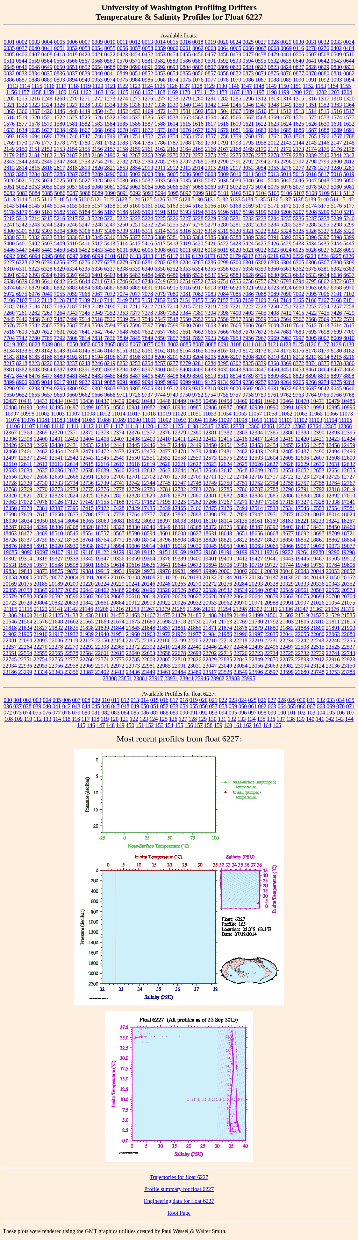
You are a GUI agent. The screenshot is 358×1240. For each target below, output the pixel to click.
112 (38, 719)
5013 (273, 174)
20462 (102, 590)
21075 (348, 603)
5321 (248, 231)
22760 (87, 659)
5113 (9, 199)
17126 (56, 502)
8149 (109, 351)
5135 (260, 199)
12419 (287, 439)
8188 (46, 357)
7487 (59, 319)
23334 (41, 672)
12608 (333, 458)
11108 (43, 426)
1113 (12, 86)
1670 (122, 130)
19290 (332, 552)
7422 (311, 313)
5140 (323, 199)
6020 (235, 250)
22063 (333, 634)
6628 (248, 275)
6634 (323, 275)
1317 (323, 99)
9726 (135, 395)
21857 (164, 628)
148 (110, 725)
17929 (241, 514)
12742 (133, 483)
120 (114, 719)
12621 (179, 464)
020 (203, 700)
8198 (135, 357)
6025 (298, 250)
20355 (10, 590)
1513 (298, 111)
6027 (323, 250)
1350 (298, 105)
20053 (333, 571)
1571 (298, 117)
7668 (235, 332)
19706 (225, 565)
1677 (197, 130)
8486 (122, 376)
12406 (102, 439)
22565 (56, 653)
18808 (179, 540)
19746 (302, 565)
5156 (84, 206)
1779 (72, 143)
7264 (59, 313)
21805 (302, 622)
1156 (11, 92)
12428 (25, 445)
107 (350, 713)
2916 (223, 168)
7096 (323, 294)
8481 (72, 376)
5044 (273, 180)
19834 (10, 571)
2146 (323, 143)
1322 (21, 105)
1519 (21, 117)
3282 (9, 174)
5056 (59, 187)
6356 (223, 269)
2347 (59, 162)
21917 (56, 634)
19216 (271, 552)
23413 (117, 672)
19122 (102, 552)
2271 (185, 155)
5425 (260, 243)
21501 (271, 615)
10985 (194, 407)
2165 (197, 149)
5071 (223, 187)
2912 (172, 168)
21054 (333, 603)
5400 (9, 243)
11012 (103, 414)
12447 (164, 445)
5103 (248, 193)
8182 (349, 351)
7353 (122, 313)
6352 (172, 269)
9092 (135, 382)
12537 (25, 458)
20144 (302, 577)
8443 (235, 369)
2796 (286, 162)
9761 (273, 395)
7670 (248, 332)
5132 (222, 199)
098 (262, 713)
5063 (135, 187)
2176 (336, 149)
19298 (348, 552)
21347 (301, 609)
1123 (134, 86)
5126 (159, 199)
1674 (172, 130)
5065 (160, 187)
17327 (302, 502)
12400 (41, 439)
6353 (185, 269)
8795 (260, 376)
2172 (286, 149)
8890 (311, 376)
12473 (117, 451)
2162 (160, 149)
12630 (317, 464)
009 (96, 700)
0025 (248, 42)
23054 (241, 666)
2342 (349, 155)
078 (66, 713)
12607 (317, 458)
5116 (46, 199)
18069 (102, 521)
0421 (97, 54)
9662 (84, 395)
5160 (135, 206)
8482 (84, 376)
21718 (179, 622)
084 (125, 713)
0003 (34, 42)
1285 (235, 99)
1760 (248, 136)
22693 (194, 653)
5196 (223, 212)
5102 (236, 193)
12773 (56, 489)
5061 (109, 187)
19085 (10, 552)
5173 (298, 206)
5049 (336, 180)
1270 (72, 99)
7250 (273, 306)
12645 (194, 470)
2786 (172, 162)
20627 (194, 596)
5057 (72, 187)
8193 (84, 357)
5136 (272, 199)
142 (329, 719)
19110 (71, 552)
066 (301, 706)
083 (115, 713)
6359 (260, 269)
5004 (160, 174)
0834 (34, 73)
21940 (102, 634)
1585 (122, 124)
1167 (147, 92)
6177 (222, 256)
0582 (160, 61)
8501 (197, 376)
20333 (302, 584)
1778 (59, 143)
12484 (271, 451)
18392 (271, 527)
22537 (348, 647)
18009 (302, 514)
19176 (194, 552)
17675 (71, 514)
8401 (160, 369)
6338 (122, 269)
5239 (336, 218)
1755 (185, 136)
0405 (9, 54)
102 (301, 713)
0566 (72, 61)
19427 (256, 559)
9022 (84, 382)
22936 (25, 666)
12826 (102, 496)
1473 (172, 111)
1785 (147, 143)
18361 (179, 527)
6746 (122, 281)
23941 (187, 678)
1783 (122, 143)
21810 (317, 622)
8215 (336, 357)
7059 (72, 294)
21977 (194, 634)
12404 (87, 439)
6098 (85, 256)
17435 (148, 508)
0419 (72, 54)
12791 (302, 489)
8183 (9, 357)
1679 (223, 130)
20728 (25, 603)
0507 (311, 54)
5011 (248, 174)
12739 (102, 483)
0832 (9, 73)
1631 (336, 124)
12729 (25, 483)
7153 (172, 300)
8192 (72, 357)
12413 (210, 439)
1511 (273, 111)
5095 (173, 193)
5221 (109, 218)
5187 (109, 212)
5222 (122, 218)
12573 (210, 458)
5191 (160, 212)
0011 (122, 42)
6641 (46, 281)
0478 (260, 54)
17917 (225, 514)
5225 (160, 218)
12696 (102, 477)
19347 (102, 559)
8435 (223, 369)
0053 (84, 48)
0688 (109, 67)
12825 (87, 496)
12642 (148, 470)
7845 (135, 338)
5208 (311, 212)
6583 (235, 275)
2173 (298, 149)
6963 (311, 288)
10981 (133, 407)
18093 (149, 521)
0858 (223, 73)
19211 (256, 552)
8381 (9, 369)
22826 (194, 659)
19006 (133, 546)
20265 (179, 584)
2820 (97, 168)
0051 (59, 48)
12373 (102, 433)
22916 (333, 659)
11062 (285, 414)
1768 (349, 136)
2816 (46, 168)
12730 (41, 483)
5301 (21, 231)
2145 (311, 143)
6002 (135, 250)
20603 (102, 596)
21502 (287, 615)
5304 (59, 231)
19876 (71, 571)
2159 (135, 149)
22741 (333, 653)
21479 (179, 615)
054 (184, 706)
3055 (273, 168)
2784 (147, 162)
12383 (241, 433)
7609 (273, 325)
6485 (160, 275)
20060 (26, 577)
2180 (21, 155)
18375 (225, 527)
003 (37, 700)
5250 (122, 225)
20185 (41, 584)
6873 (349, 281)
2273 (210, 155)
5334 (59, 237)
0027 (260, 42)
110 (28, 719)
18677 (287, 533)
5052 (21, 187)
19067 (302, 546)
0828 (311, 67)
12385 (271, 433)
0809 (223, 67)
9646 (349, 388)
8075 (147, 344)
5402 (34, 243)
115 (66, 719)
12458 (333, 445)
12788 (271, 489)
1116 (49, 86)
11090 (134, 420)
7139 (84, 300)
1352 (323, 105)
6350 (160, 269)
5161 (147, 206)
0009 (97, 42)
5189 (135, 212)
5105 (273, 193)
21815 (348, 622)
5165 (197, 206)
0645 (9, 67)
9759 (260, 395)
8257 (160, 363)
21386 (10, 615)
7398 (223, 313)
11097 (225, 420)
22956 (56, 666)
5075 (273, 187)
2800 (336, 162)
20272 (210, 584)
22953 (41, 666)
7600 (185, 325)
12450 (210, 445)
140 (310, 719)
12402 (71, 439)
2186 (59, 155)
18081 (118, 521)
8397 (147, 369)
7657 (160, 332)
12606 (302, 458)
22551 (10, 653)
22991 (179, 666)
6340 (147, 269)
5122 (109, 199)
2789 (210, 162)
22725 (287, 653)
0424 (135, 54)
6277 (97, 262)
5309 (122, 231)
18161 (256, 521)
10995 (333, 407)
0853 (160, 73)
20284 (241, 584)
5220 (97, 218)
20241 (133, 584)
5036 (197, 180)
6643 (72, 281)
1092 (323, 80)
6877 (21, 288)
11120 (146, 426)
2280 (298, 155)
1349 (286, 105)
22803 (148, 659)
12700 (117, 477)
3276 (286, 168)
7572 (336, 319)
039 (37, 706)
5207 (298, 212)
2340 (323, 155)
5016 (311, 174)
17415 (87, 508)
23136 (333, 666)
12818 (333, 489)
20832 (56, 603)
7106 (9, 300)
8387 (59, 369)
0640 (298, 61)
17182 (148, 502)
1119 (85, 86)
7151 (147, 300)
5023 (34, 180)
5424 (248, 243)
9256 (248, 382)
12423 (333, 439)
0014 (160, 42)
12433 (87, 445)
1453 (135, 111)
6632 (298, 275)
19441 (271, 559)
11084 (73, 420)
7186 (59, 306)
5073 (248, 187)
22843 (241, 659)
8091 (223, 344)
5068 (197, 187)
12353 (222, 426)
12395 (348, 433)
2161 (147, 149)
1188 (246, 92)
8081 (160, 344)
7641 (84, 332)
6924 (286, 288)
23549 (241, 672)
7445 (9, 319)
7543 (135, 319)
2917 (235, 168)
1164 (110, 92)
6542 (223, 275)
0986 (147, 80)
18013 (317, 514)
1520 (34, 117)
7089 (273, 294)
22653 (148, 653)
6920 (235, 288)
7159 (247, 300)
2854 (135, 168)
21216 (117, 609)
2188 (84, 155)
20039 (271, 571)
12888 (302, 496)
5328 (336, 231)
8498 (172, 376)
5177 (349, 206)
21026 (317, 603)
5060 (97, 187)
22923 (348, 659)
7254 (323, 306)
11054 (224, 414)
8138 (21, 351)
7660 (172, 332)
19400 (194, 559)
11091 (149, 420)
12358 (237, 426)
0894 (72, 80)
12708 (179, 477)
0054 (97, 48)
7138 (71, 300)
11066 (331, 414)
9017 (59, 382)
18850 (287, 540)
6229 (34, 262)
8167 (223, 351)
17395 (71, 508)
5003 (147, 174)
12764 (333, 483)
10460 (241, 401)
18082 (133, 521)
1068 (160, 80)
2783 (135, 162)
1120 (97, 86)
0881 (336, 73)
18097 (164, 521)
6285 (197, 262)
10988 (241, 407)
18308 (71, 527)
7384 (185, 313)
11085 (88, 420)
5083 (22, 193)
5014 (286, 174)
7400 (235, 313)
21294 (224, 609)
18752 (56, 540)
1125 (159, 86)
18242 (332, 521)
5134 (247, 199)
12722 (287, 477)
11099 (255, 420)
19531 (10, 565)
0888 (34, 80)
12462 (41, 451)
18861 (317, 540)
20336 (317, 584)
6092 (9, 256)
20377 (56, 590)
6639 (21, 281)
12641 (133, 470)
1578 (34, 124)
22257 (10, 647)
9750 (185, 395)
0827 (298, 67)
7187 (72, 306)
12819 (348, 489)
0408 (46, 54)
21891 (333, 628)
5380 (160, 237)
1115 (36, 86)
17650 (56, 514)
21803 (287, 622)
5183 (72, 212)
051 (154, 706)
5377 (135, 237)
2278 (273, 155)
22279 (71, 647)
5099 (198, 193)
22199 (179, 640)
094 (223, 713)
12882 (225, 496)
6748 (147, 281)
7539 (122, 319)
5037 (210, 180)
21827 (41, 628)
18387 (256, 527)
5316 (185, 231)
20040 (287, 571)
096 (242, 713)
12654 (333, 470)
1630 (323, 124)
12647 (225, 470)
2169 (248, 149)
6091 (349, 250)
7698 (323, 332)
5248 (97, 225)
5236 (298, 218)
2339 (311, 155)
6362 (298, 269)
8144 (72, 351)
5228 (197, 218)
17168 (117, 502)
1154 (333, 86)
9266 (311, 382)
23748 (317, 672)
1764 (298, 136)
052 (164, 706)
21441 (102, 615)
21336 (286, 609)
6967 (323, 288)
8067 (135, 344)
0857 (210, 73)
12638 (87, 470)
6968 (336, 288)
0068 (273, 48)
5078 (311, 187)
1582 (84, 124)
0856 (197, 73)
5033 (160, 180)
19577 (41, 565)
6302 (260, 262)
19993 (194, 571)
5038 (223, 180)
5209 (323, 212)
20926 (179, 603)
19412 (241, 559)
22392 (148, 647)
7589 (84, 325)
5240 (349, 218)
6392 (21, 275)
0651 (72, 67)
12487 (302, 451)
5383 (185, 237)
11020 (179, 414)
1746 (72, 136)
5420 (197, 243)
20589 (41, 596)
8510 (210, 376)
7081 (185, 294)
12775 (87, 489)
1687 (311, 130)
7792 (59, 338)
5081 (349, 187)
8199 (147, 357)
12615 (87, 464)
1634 (21, 130)
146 (91, 725)
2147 (336, 143)
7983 (286, 338)
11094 (194, 420)
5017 (323, 174)
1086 (248, 80)
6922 (260, 288)
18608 (179, 533)
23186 (10, 672)
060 (242, 706)
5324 (286, 231)
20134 (225, 577)
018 (184, 700)
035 (350, 700)
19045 (210, 546)
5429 (286, 243)
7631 (59, 332)
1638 (59, 130)
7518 (97, 319)
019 (193, 700)
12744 (148, 483)
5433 (298, 243)
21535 (348, 615)
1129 (209, 86)
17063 (10, 502)
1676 (185, 130)
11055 (240, 414)
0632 (273, 61)
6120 (197, 256)
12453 (256, 445)
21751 (210, 622)
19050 (225, 546)
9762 (286, 395)
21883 (287, 628)
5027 (84, 180)
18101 (195, 521)
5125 (146, 199)
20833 (71, 603)
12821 (25, 496)
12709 (194, 477)
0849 (122, 73)
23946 (202, 678)
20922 (164, 603)
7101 (336, 294)
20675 (302, 596)
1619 (235, 124)
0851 (135, 73)
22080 (348, 634)
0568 (97, 61)
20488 (117, 590)
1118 (73, 86)
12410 (164, 439)
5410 (72, 243)
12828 (133, 496)
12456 (302, 445)
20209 (71, 584)
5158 (109, 206)
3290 (109, 174)
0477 (248, 54)
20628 (210, 596)
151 (140, 725)
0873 (248, 73)
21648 (56, 622)
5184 (84, 212)
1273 (109, 99)
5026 (72, 180)
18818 (194, 540)
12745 (164, 483)
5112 (348, 193)
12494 (333, 451)
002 (27, 700)
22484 (241, 647)
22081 (10, 640)
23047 (210, 666)
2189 (97, 155)
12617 (117, 464)
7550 (185, 319)
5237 (311, 218)
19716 (241, 565)
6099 (97, 256)
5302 (34, 231)
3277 (298, 168)
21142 (71, 609)
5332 (34, 237)
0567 (84, 61)
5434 (311, 243)
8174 (273, 351)
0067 (260, 48)
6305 (298, 262)
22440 (194, 647)
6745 (109, 281)
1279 (185, 99)
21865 (194, 628)
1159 (48, 92)
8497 (160, 376)
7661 (185, 332)
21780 (256, 622)
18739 (41, 540)
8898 (349, 376)
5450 (59, 250)
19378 (164, 559)
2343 (9, 162)
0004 (46, 42)
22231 (271, 640)
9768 (349, 395)
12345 (206, 426)
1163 (98, 92)
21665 (87, 622)
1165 (122, 92)
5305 (72, 231)
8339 (260, 363)
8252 (122, 363)
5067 (185, 187)
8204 (197, 357)
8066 (122, 344)
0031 (311, 42)
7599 (172, 325)
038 (27, 706)
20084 (72, 577)
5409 (59, 243)
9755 (223, 395)
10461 (256, 401)
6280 (135, 262)
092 (203, 713)
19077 (348, 546)
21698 (164, 622)
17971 (271, 514)
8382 (21, 369)
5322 (260, 231)
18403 (287, 527)
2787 (185, 162)
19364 (148, 559)
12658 (41, 477)
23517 (210, 672)
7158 (235, 300)
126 (173, 719)
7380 (160, 313)
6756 (248, 281)
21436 (87, 615)
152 (149, 725)
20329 (287, 584)
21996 (241, 634)
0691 (147, 67)
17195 (164, 502)
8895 (323, 376)
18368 (194, 527)
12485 (287, 451)
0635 (286, 61)
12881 (210, 496)
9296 (59, 388)
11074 (13, 420)
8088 (210, 344)
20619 (148, 596)
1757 (210, 136)
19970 (148, 571)
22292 (87, 647)
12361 (268, 426)
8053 (97, 344)
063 (272, 706)
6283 (172, 262)
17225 (179, 502)
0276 (323, 48)
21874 (225, 628)
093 (213, 713)
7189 (97, 306)
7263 (46, 313)
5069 (210, 187)
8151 (122, 351)
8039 (47, 344)
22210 (210, 640)
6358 (248, 269)
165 (277, 725)
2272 (197, 155)
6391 (9, 275)
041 (56, 706)
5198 (248, 212)
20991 (287, 603)
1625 (298, 124)
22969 (87, 666)
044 (86, 706)
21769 (241, 622)
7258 (349, 306)
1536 (147, 117)
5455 (109, 250)
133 (241, 719)
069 (331, 706)
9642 (323, 388)
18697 (317, 533)
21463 (133, 615)
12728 (10, 483)
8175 (286, 351)
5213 (21, 218)
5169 (248, 206)
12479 (194, 451)
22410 (164, 647)
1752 (147, 136)
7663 (197, 332)
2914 (197, 168)
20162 (348, 577)
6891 (147, 288)
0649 (46, 67)
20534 (241, 590)
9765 (323, 395)
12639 (102, 470)
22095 (41, 640)
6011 (185, 250)
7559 (260, 319)
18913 (41, 546)
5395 (298, 237)
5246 (72, 225)
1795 (248, 143)
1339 (172, 105)
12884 (256, 496)
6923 (273, 288)
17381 (41, 508)
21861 (179, 628)
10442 (133, 401)
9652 (21, 395)
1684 (273, 130)
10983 (164, 407)
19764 (333, 565)
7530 (109, 319)
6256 (59, 262)
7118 (46, 300)
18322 (117, 527)
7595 (122, 325)
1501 (185, 111)
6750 (172, 281)
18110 (210, 521)
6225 (336, 256)
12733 (56, 483)
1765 (311, 136)
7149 (122, 300)
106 (340, 713)
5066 (172, 187)
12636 (56, 470)
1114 (24, 86)
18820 (210, 540)
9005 (34, 382)
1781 (97, 143)
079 (76, 713)
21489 (225, 615)
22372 (133, 647)
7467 (46, 319)
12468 (71, 451)
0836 (59, 73)
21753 (225, 622)
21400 (25, 615)
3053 (248, 168)
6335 (84, 269)
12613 (56, 464)
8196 (109, 357)
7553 (210, 319)
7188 (84, 306)
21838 (87, 628)
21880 (271, 628)
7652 (147, 332)
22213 (225, 640)
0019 (210, 42)
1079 (235, 80)
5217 (72, 218)
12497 (10, 458)
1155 (345, 86)
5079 (323, 187)
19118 (86, 552)
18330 (133, 527)
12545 (102, 458)
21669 (102, 622)
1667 (84, 130)
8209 (260, 357)
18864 (348, 540)
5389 (248, 237)
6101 (110, 256)
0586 (185, 61)
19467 (317, 559)
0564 (46, 61)
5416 (147, 243)
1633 (9, 130)
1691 (349, 130)
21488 (210, 615)
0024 (235, 42)
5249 (109, 225)
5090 (110, 193)
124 (153, 719)
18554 (87, 533)
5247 (84, 225)
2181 (34, 155)
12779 (133, 489)
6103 (135, 256)
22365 (117, 647)
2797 (298, 162)
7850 (160, 338)
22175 (133, 640)
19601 (87, 565)
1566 (235, 117)
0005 (59, 42)
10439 (117, 401)
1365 (9, 111)
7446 (21, 319)
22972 (117, 666)
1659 (72, 130)
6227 (9, 262)
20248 (164, 584)
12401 (56, 439)
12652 (302, 470)
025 (252, 700)
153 (159, 725)
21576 (41, 622)
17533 (271, 508)
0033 (336, 42)
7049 (46, 294)
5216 (59, 218)
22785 (133, 659)
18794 (148, 540)
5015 (298, 174)
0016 (185, 42)
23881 (141, 678)
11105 (345, 420)
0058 (147, 48)
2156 (97, 149)
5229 (210, 218)
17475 (210, 508)
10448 (164, 401)
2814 (21, 168)
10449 (179, 401)
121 (124, 719)
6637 (349, 275)
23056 (256, 666)
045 (96, 706)
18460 (348, 527)
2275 (235, 155)
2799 (323, 162)
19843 (25, 571)
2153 (59, 149)
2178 (349, 149)
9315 (197, 388)
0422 (109, 54)
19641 (164, 565)
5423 (235, 243)
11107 (28, 426)
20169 (10, 584)
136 (271, 719)
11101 (285, 420)
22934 (10, 666)
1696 (46, 136)
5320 (235, 231)
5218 (84, 218)
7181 (348, 300)
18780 (133, 540)
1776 (34, 143)
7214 (172, 306)
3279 (323, 168)
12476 (148, 451)
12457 (317, 445)
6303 (273, 262)
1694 (34, 136)
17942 (256, 514)
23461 (164, 672)
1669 (109, 130)
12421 (317, 439)
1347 (260, 105)
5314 (160, 231)
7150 (134, 300)
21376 (332, 609)
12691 (87, 477)
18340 (148, 527)
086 (145, 713)
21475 (164, 615)
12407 (117, 439)
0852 (147, 73)
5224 (147, 218)
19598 (71, 565)
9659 (59, 395)
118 (95, 719)
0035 (9, 48)
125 (163, 719)
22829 (210, 659)
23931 (171, 678)
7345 (84, 313)
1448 (72, 111)
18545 (71, 533)
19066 (287, 546)
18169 (271, 521)
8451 (286, 369)
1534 (122, 117)
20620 (164, 596)
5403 (46, 243)
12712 (225, 477)
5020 (9, 180)
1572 (311, 117)
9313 (185, 388)
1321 (9, 105)
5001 (122, 174)
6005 (147, 250)
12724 (317, 477)
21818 (10, 628)
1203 (333, 92)
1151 (296, 86)
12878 (164, 496)
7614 (336, 325)
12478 (179, 451)
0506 (298, 54)
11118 (131, 426)
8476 (34, 376)
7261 (21, 313)
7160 (260, 300)
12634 (25, 470)
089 (174, 713)
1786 (160, 143)
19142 (148, 552)
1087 (260, 80)
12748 (194, 483)
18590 (133, 533)
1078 (223, 80)
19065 (271, 546)
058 (223, 706)
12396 (10, 439)
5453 (97, 250)
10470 (302, 401)
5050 (349, 180)
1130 (221, 86)
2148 (349, 143)
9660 (72, 395)
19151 (164, 552)
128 (192, 719)
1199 (283, 92)
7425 (323, 313)
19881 (87, 571)
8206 (223, 357)
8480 (59, 376)
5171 (273, 206)
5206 (286, 212)
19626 (148, 565)
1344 (223, 105)
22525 (333, 647)
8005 (311, 338)
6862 (323, 281)
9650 (9, 395)
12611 (25, 464)
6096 (59, 256)
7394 (210, 313)
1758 (223, 136)
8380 (349, 363)
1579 (46, 124)
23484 (179, 672)
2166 (210, 149)
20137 (271, 577)
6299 (223, 262)
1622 (260, 124)
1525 (84, 117)
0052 (72, 48)
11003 (58, 414)
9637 (311, 388)
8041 (59, 344)
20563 (317, 590)
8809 (273, 376)
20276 (225, 584)
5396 (311, 237)
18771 (117, 540)
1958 (260, 143)
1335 (122, 105)
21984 (210, 634)
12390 (317, 433)
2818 (72, 168)
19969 (133, 571)
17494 (241, 508)
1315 (298, 99)
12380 (194, 433)
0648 (34, 67)
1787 (172, 143)
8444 (248, 369)
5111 (336, 193)
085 (135, 713)
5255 (172, 225)
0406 (21, 54)
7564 (286, 319)
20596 (71, 596)
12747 (179, 483)
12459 (348, 445)
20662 (287, 596)
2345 (34, 162)
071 (350, 706)
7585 (46, 325)
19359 (133, 559)
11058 (270, 414)
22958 (71, 666)
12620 (164, 464)
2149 (9, 149)
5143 (9, 206)
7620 (34, 332)
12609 (348, 458)
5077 (298, 187)
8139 (34, 351)
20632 (225, 596)
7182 (9, 306)
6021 (248, 250)
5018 (336, 174)
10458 (225, 401)
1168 (160, 92)
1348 (273, 105)
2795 (273, 162)
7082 (197, 294)
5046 (298, 180)
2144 (298, 143)
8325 (248, 363)
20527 (194, 590)
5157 (97, 206)
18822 (241, 540)
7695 (311, 332)
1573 (323, 117)
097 (252, 713)
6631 (286, 275)
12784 (210, 489)
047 (115, 706)
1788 (185, 143)
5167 (223, 206)
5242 (21, 225)
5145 (34, 206)
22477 (225, 647)
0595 (260, 61)
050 (145, 706)
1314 (286, 99)
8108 (236, 344)
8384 (46, 369)
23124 (317, 666)
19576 (25, 565)
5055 (46, 187)
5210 (336, 212)
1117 (61, 86)
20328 (271, 584)
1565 (223, 117)
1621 (248, 124)
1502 (197, 111)
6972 (9, 294)
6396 (59, 275)
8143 (59, 351)
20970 (241, 603)
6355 (210, 269)
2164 (185, 149)
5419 (185, 243)
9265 (298, 382)
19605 (102, 565)
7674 (273, 332)
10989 (256, 407)
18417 (302, 527)
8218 (21, 363)
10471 (317, 401)
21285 (178, 609)
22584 (87, 653)
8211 (285, 357)
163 (257, 725)
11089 (119, 420)
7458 (34, 319)
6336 (97, 269)
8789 (248, 376)
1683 (260, 130)
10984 (179, 407)
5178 (9, 212)
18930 (71, 546)
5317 (197, 231)
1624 (286, 124)
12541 (56, 458)
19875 (56, 571)
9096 (172, 382)
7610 (286, 325)
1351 (311, 105)
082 (105, 713)
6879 (34, 288)
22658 (164, 653)
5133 (235, 199)
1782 (109, 143)
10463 (271, 401)
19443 (287, 559)
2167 (223, 149)
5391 (273, 237)
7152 (159, 300)
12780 (148, 489)
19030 (194, 546)
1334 (109, 105)
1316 (311, 99)
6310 (9, 269)
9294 (46, 388)
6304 (286, 262)
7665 (210, 332)
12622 (194, 464)
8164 (185, 351)
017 (174, 700)
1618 (223, 124)
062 (262, 706)
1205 (9, 99)
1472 (160, 111)
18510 (56, 533)
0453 (160, 54)
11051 (194, 414)
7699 (336, 332)
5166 (210, 206)
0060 (172, 48)
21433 (71, 615)
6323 (34, 269)
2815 (34, 168)
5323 (273, 231)
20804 (41, 603)
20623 (179, 596)
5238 (323, 218)
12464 (56, 451)
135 (261, 719)
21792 (271, 622)
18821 (225, 540)
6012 (197, 250)
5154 (59, 206)
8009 (336, 338)
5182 (59, 212)
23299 (25, 672)
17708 (87, 514)
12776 (102, 489)
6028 (336, 250)
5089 (97, 193)
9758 (248, 395)
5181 (46, 212)
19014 (148, 546)
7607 (260, 325)
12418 (271, 439)
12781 (164, 489)
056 (203, 706)
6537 (210, 275)
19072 (317, 546)
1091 (311, 80)
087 (154, 713)
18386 (241, 527)
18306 (56, 527)
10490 (25, 407)
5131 (209, 199)
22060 (317, 634)
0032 (323, 42)
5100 (210, 193)
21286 (194, 609)
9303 (109, 388)
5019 (349, 174)
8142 (46, 351)
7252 (298, 306)
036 (7, 706)
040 (47, 706)
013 (135, 700)
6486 (172, 275)
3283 (21, 174)
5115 (34, 199)
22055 (302, 634)
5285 (286, 225)
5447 (21, 250)
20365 (41, 590)
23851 (125, 678)
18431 (317, 527)
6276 (84, 262)
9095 (160, 382)
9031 (97, 382)
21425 (56, 615)
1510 (260, 111)
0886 (9, 80)
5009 (223, 174)
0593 (235, 61)
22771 (102, 659)
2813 (9, 168)
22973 (133, 666)
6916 (185, 288)
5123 (121, 199)
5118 (58, 199)
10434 (56, 401)
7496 (72, 319)
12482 (241, 451)
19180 (210, 552)
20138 (286, 577)
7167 (323, 300)
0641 (311, 61)
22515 (317, 647)
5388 (235, 237)
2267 (135, 155)
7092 (298, 294)
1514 (311, 111)
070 (340, 706)
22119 (71, 640)
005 (56, 700)
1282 (223, 99)
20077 (56, 577)
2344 (21, 162)
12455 (287, 445)
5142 (348, 199)
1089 (286, 80)
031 (311, 700)
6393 (34, 275)
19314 (25, 559)
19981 (179, 571)
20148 (317, 577)
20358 (25, 590)
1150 (283, 86)
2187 (72, 155)
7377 (135, 313)
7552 (197, 319)
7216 (197, 306)
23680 (302, 672)
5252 (147, 225)
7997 (298, 338)
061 (252, 706)
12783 (194, 489)
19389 (179, 559)
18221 (302, 521)
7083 (210, 294)
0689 (122, 67)
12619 (148, 464)
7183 (21, 306)
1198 (271, 92)
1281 (210, 99)
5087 (72, 193)
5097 (185, 193)
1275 (135, 99)
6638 (9, 281)
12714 (241, 477)
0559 (34, 61)
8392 (97, 369)
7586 (59, 325)
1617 (210, 124)
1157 (23, 92)
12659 (56, 477)
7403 (248, 313)
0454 (172, 54)
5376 (122, 237)
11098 (240, 420)
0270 (311, 48)
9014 (46, 382)
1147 (246, 86)
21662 (71, 622)
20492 (133, 590)
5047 (311, 180)
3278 (311, 168)
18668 (271, 533)
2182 (46, 155)
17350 (10, 508)
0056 (122, 48)
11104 (330, 420)
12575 (225, 458)
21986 (225, 634)
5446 (9, 250)
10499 (87, 407)
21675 (133, 622)
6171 (210, 256)
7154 (185, 300)
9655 (34, 395)
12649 (256, 470)
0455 (185, 54)
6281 (147, 262)
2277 (260, 155)
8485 (109, 376)
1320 (349, 99)
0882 (349, 73)
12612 (41, 464)
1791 (223, 143)
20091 (87, 577)
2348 (72, 162)
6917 (197, 288)
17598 (10, 514)
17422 (102, 508)
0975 (122, 80)
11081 (43, 420)
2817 (59, 168)
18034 (26, 521)
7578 (21, 325)
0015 (172, 42)
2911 (160, 168)
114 (57, 719)
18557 (102, 533)
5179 (21, 212)
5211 (348, 212)
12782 (179, 489)
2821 (109, 168)
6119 (184, 256)
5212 (9, 218)
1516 (336, 111)
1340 (185, 105)
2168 (235, 149)
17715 (102, 514)
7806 (72, 338)
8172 (248, 351)
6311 (21, 269)
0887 (21, 80)
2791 (235, 162)
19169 (179, 552)
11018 (149, 414)
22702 (210, 653)
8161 (147, 351)
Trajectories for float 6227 (179, 1177)
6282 (160, 262)
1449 (84, 111)
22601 (102, 653)
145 (81, 725)
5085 (47, 193)
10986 (210, 407)
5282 (248, 225)
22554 (25, 653)
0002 (21, 42)
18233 (317, 521)
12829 (148, 496)
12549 (117, 458)
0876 (286, 73)
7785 (46, 338)
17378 (25, 508)
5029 (109, 180)
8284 (210, 363)
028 (282, 700)
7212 (147, 306)
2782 (122, 162)
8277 (172, 363)
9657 (46, 395)
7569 (323, 319)
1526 (97, 117)
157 (198, 725)
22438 (179, 647)
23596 (256, 672)
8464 (323, 369)
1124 (147, 86)
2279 (286, 155)
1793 (235, 143)
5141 (335, 199)
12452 (241, 445)
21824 (25, 628)
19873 (41, 571)
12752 (256, 483)
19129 (117, 552)
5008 (210, 174)
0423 (122, 54)
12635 (41, 470)
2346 (46, 162)
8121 (273, 344)
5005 (172, 174)
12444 (117, 445)
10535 (102, 407)
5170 (260, 206)
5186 (97, 212)
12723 (302, 477)
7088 (260, 294)
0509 (336, 54)
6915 (172, 288)
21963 (148, 634)
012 (125, 700)
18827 (256, 540)
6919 (223, 288)
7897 (197, 338)
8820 (286, 376)
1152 (308, 86)
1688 (323, 130)
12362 (283, 426)
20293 (256, 584)
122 (134, 719)
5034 (172, 180)
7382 (172, 313)
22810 (179, 659)
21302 (255, 609)
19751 (317, 565)
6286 (210, 262)
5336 (72, 237)
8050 (72, 344)
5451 (72, 250)
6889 (135, 288)
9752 (197, 395)
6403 (109, 275)
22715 (225, 653)
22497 (287, 647)
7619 (21, 332)
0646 (21, 67)
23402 (102, 672)
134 (251, 719)
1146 (234, 86)
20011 (256, 571)
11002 (42, 414)
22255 (348, 640)
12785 (225, 489)
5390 (260, 237)
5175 (323, 206)
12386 (287, 433)
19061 (241, 546)
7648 (122, 332)
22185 (148, 640)
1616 (197, 124)
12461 (25, 451)
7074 (122, 294)
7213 (160, 306)
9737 (147, 395)
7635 (72, 332)
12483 (256, 451)
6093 (22, 256)
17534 (287, 508)
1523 (72, 117)
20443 (87, 590)
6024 (286, 250)
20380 (71, 590)
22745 (10, 659)
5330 (9, 237)
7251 (286, 306)
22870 (271, 659)
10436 (87, 401)
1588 (160, 124)
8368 (273, 363)
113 (47, 719)
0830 (336, 67)
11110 (57, 426)
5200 (273, 212)
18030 (10, 521)
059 (233, 706)
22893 (302, 659)
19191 (225, 552)
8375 (323, 363)
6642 (59, 281)
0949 (84, 80)
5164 (185, 206)
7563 (273, 319)
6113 (147, 256)
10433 (41, 401)
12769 (25, 489)
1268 (59, 99)
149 (120, 725)
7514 (84, 319)
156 (189, 725)
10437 (102, 401)
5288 (311, 225)
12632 (348, 464)
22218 (241, 640)
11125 (176, 426)
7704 (9, 338)
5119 (71, 199)
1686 (298, 130)
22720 (241, 653)
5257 (185, 225)
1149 (271, 86)
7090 (286, 294)
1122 (122, 86)
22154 (117, 640)
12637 (71, 470)
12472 (102, 451)
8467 (336, 369)
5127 (172, 199)
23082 (287, 666)
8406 (172, 369)
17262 (194, 502)
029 (291, 700)
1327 (72, 105)
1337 (147, 105)
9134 (223, 382)
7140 (96, 300)
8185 (34, 357)
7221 (235, 306)
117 (85, 719)
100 (282, 713)
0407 (34, 54)
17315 (287, 502)
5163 (172, 206)
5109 (324, 193)
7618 (9, 332)
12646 (210, 470)
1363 (336, 105)
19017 (164, 546)
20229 (117, 584)
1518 (9, 117)
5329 (349, 231)
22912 (317, 659)
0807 (210, 67)
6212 (247, 256)
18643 (225, 533)
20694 (317, 596)
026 (262, 700)
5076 (286, 187)
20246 (148, 584)
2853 (122, 168)
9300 (72, 388)
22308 (102, 647)
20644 (256, 596)
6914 (160, 288)
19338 (71, 559)
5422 (223, 243)
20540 (256, 590)
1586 (135, 124)
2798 (311, 162)
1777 (46, 143)
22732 (302, 653)
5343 (84, 237)
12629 (302, 464)
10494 (41, 407)
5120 (84, 199)
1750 (122, 136)
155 (179, 725)
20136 (256, 577)
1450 (97, 111)
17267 (225, 502)
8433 (210, 369)
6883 (72, 288)
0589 (197, 61)
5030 (122, 180)
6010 (172, 250)
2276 (248, 155)
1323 (34, 105)
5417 (160, 243)
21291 (209, 609)
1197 (258, 92)
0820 (235, 67)
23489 (194, 672)
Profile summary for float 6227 (179, 1189)
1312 (260, 99)
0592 (223, 61)
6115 (160, 256)
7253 (311, 306)
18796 (164, 540)
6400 (84, 275)
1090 (298, 80)
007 (76, 700)
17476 (225, 508)
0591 (210, 61)
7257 (336, 306)
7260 (9, 313)
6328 (46, 269)
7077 (135, 294)
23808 (110, 678)
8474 (21, 376)
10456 (210, 401)
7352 (109, 313)
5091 (122, 193)
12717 (271, 477)
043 (76, 706)
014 (145, 700)
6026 (311, 250)
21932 (71, 634)
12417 (256, 439)
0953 (97, 80)
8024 (22, 344)
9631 (273, 388)
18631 (210, 533)
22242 (302, 640)
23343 (56, 672)
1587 (147, 124)
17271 (241, 502)
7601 (197, 325)
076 (47, 713)
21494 (241, 615)
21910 (41, 634)
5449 (46, 250)
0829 (323, 67)
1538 (172, 117)
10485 (348, 401)
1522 (59, 117)
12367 (10, 433)
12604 (271, 458)
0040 (34, 48)
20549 (287, 590)
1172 (209, 92)
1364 (349, 105)
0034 (349, 42)
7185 (46, 306)
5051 (9, 187)
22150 (102, 640)
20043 (302, 571)
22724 (271, 653)
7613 (323, 325)
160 (228, 725)
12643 (164, 470)
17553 (317, 508)
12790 (287, 489)
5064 (147, 187)
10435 (71, 401)
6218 (260, 256)
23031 (194, 666)
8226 (46, 363)
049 (135, 706)
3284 (34, 174)
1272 (97, 99)
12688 (71, 477)
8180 (336, 351)
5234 (273, 218)
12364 (314, 426)
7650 (135, 332)
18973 (102, 546)
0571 (135, 61)
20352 (348, 584)
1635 (34, 130)
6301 (248, 262)
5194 (197, 212)
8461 (311, 369)
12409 (148, 439)
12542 (71, 458)
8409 (197, 369)
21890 (317, 628)
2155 (84, 149)
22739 (317, 653)
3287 (72, 174)
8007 (323, 338)
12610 (10, 464)
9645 (336, 388)
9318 (210, 388)
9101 (197, 382)
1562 (185, 117)
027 (272, 700)
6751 (185, 281)
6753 (210, 281)
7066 (84, 294)
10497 (71, 407)
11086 (103, 420)
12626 (256, 464)
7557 (235, 319)
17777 (148, 514)
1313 (273, 99)
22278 (56, 647)
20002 (241, 571)
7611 (298, 325)
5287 (298, 225)
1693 (21, 136)
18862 (333, 540)
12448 (179, 445)
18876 (10, 546)
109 (18, 719)
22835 (225, 659)
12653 (317, 470)
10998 (27, 414)
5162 (160, 206)
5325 (298, 231)
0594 (248, 61)
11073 (346, 414)
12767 (348, 483)
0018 (197, 42)
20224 (102, 584)
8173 (260, 351)
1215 (21, 99)
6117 (172, 256)
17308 (271, 502)
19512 (348, 559)
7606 (248, 325)
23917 (156, 678)
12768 (10, 489)
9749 (172, 395)
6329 (59, 269)
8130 (348, 344)
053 (174, 706)
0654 (97, 67)
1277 (160, 99)
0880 (323, 73)
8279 (185, 363)
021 (213, 700)
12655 (348, 470)
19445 (302, 559)
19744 (287, 565)
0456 (197, 54)
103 (311, 713)
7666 (223, 332)
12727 (348, 477)
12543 (87, 458)
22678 (179, 653)
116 (76, 719)
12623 (210, 464)
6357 (235, 269)
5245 (59, 225)
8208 (248, 357)
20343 (333, 584)
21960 (133, 634)
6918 (210, 288)
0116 (298, 48)
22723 (256, 653)
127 (183, 719)
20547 (271, 590)
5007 (197, 174)
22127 (87, 640)
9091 (122, 382)
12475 (133, 451)
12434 (102, 445)
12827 (117, 496)
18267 (348, 521)
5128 (184, 199)
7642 (97, 332)
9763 (298, 395)
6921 (248, 288)
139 (300, 719)
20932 (194, 603)
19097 (41, 552)
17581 (348, 508)
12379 (179, 433)
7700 (349, 332)
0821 (248, 67)
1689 (336, 130)
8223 (34, 363)
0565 (59, 61)
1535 (135, 117)
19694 (210, 565)
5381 (172, 237)
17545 (302, 508)
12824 (71, 496)
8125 (298, 344)
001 (17, 700)
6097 (72, 256)
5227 (185, 218)
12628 (287, 464)
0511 (8, 61)
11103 (315, 420)
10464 (287, 401)
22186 (164, 640)
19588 (56, 565)
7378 (147, 313)
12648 (241, 470)
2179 (9, 155)
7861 (185, 338)
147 (100, 725)
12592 (241, 458)
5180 (34, 212)
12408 (133, 439)
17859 (164, 514)
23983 (233, 678)
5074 (260, 187)
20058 (10, 577)
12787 (256, 489)
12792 (317, 489)
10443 (148, 401)
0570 (122, 61)
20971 (256, 603)
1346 (248, 105)
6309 (349, 262)
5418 (172, 243)
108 (9, 719)
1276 (147, 99)
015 (154, 700)
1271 (84, 99)
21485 (194, 615)
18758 (71, 540)
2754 (97, 162)
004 (47, 700)
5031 (135, 180)
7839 (122, 338)
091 (193, 713)
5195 (210, 212)
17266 (210, 502)
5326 (311, 231)
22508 (302, 647)
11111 (72, 426)
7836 (109, 338)
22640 (133, 653)
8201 (172, 357)
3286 (59, 174)
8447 (260, 369)
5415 (135, 243)
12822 (41, 496)
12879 (179, 496)
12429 (41, 445)
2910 (147, 168)
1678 (210, 130)
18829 (271, 540)
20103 (118, 577)
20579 (10, 596)
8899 (9, 382)
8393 (109, 369)
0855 (185, 73)
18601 (164, 533)
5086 (59, 193)
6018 (210, 250)
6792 (273, 281)
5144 (21, 206)
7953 (235, 338)
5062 (122, 187)
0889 (46, 80)
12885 (271, 496)
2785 (160, 162)
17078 (41, 502)
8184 (21, 357)
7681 (286, 332)
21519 (302, 615)
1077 (210, 80)
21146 (86, 609)
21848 (148, 628)
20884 (117, 603)
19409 (225, 559)
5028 (97, 180)
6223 (310, 256)
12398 (25, 439)
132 (232, 719)
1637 (46, 130)
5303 (46, 231)
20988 (271, 603)
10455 (194, 401)
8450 (273, 369)
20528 (210, 590)
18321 (102, 527)
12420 (302, 439)
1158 (36, 92)
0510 (349, 54)
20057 (348, 571)
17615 (41, 514)
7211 (134, 306)
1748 (97, 136)
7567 (298, 319)
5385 (210, 237)
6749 (160, 281)
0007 (84, 42)
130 (212, 719)
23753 (333, 672)
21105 (10, 609)
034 (340, 700)
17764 (133, 514)
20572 (333, 590)
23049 (225, 666)
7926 (223, 338)
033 (331, 700)
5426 (273, 243)
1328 (84, 105)
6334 (72, 269)
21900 (348, 628)
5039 (235, 180)
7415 (298, 313)
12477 (164, 451)
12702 (148, 477)
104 (321, 713)
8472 (9, 376)
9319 (223, 388)
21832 (56, 628)
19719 (256, 565)
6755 (235, 281)
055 (193, 706)
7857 (172, 338)
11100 (271, 420)
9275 (336, 382)
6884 (84, 288)
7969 (273, 338)
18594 (148, 533)
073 (17, 713)
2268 (147, 155)
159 (218, 725)
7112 (34, 300)
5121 (96, 199)
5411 (84, 243)
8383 (34, 369)
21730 (194, 622)
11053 (209, 414)
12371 (71, 433)
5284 (273, 225)
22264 (25, 647)
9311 (160, 388)
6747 (135, 281)
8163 (172, 351)
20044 (317, 571)
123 (143, 719)
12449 (194, 445)
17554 (333, 508)
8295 (223, 363)
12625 (241, 464)
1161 (73, 92)
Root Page (179, 1213)
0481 (286, 54)
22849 (256, 659)
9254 (235, 382)
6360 (273, 269)
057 (213, 706)
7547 (160, 319)
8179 (323, 351)
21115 (26, 609)
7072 (109, 294)
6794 (298, 281)
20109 (149, 577)
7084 (223, 294)
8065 (110, 344)
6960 (298, 288)
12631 (333, 464)
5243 (34, 225)
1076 (197, 80)
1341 (197, 105)
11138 (191, 426)
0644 (349, 61)
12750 (225, 483)
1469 (147, 111)
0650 (59, 67)
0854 (172, 73)
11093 (179, 420)
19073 (333, 546)
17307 (256, 502)
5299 (349, 225)
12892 (333, 496)
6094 (34, 256)
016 (164, 700)
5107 (299, 193)
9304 (122, 388)
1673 (160, 130)
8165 (197, 351)
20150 (332, 577)
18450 (333, 527)
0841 (109, 73)
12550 (133, 458)
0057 (135, 48)
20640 (241, 596)
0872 (235, 73)
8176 (298, 351)
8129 (336, 344)
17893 (194, 514)
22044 (287, 634)
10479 (333, 401)
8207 (235, 357)
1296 (248, 99)
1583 (97, 124)
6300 (235, 262)
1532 (109, 117)
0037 (21, 48)
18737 (25, 540)
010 (105, 700)
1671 (135, 130)
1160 (60, 92)
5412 (97, 243)
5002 (135, 174)
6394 (46, 275)
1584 (109, 124)
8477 (46, 376)
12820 (10, 496)
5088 (85, 193)
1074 (172, 80)
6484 (147, 275)
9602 (248, 388)
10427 (10, 401)
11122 (161, 426)
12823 (56, 496)
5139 (310, 199)
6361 (286, 269)
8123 (285, 344)
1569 (273, 117)
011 (115, 700)
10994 (317, 407)
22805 (164, 659)
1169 (172, 92)
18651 (241, 533)
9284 (349, 382)
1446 (59, 111)
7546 (147, 319)
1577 (21, 124)
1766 (323, 136)
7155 (197, 300)
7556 (223, 319)
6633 (311, 275)
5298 (336, 225)
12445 (133, 445)
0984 (135, 80)
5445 (349, 243)
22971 (102, 666)
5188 (122, 212)
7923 (210, 338)
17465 (179, 508)
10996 (348, 407)
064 (282, 706)
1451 (109, 111)
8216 (349, 357)
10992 (302, 407)
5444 (336, 243)
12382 (225, 433)
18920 (56, 546)
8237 (72, 363)
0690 (135, 67)
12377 (148, 433)
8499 (185, 376)
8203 (185, 357)
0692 (160, 67)
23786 (348, 672)
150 (130, 725)
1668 (97, 130)
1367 (34, 111)
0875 (273, 73)
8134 (9, 351)
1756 (197, 136)
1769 (9, 143)
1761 (260, 136)
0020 (223, 42)
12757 (302, 483)
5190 (147, 212)
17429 (133, 508)
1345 (235, 105)
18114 (225, 521)
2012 (273, 143)
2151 (34, 149)
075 (37, 713)
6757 (260, 281)
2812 (349, 162)
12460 (10, 451)
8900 (21, 382)
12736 (87, 483)
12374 (117, 433)
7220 (223, 306)
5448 (34, 250)
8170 (235, 351)
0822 (260, 67)
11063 (300, 414)
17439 (164, 508)
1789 (197, 143)
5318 (210, 231)
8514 (235, 376)
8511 (222, 376)
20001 (225, 571)
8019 (9, 344)
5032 (147, 180)
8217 (9, 363)
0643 (336, 61)
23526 (225, 672)
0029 (286, 42)
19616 (133, 565)
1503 (210, 111)
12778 (117, 489)
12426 (10, 445)
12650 (271, 470)
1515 (323, 111)
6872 (336, 281)
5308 (109, 231)
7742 (21, 338)
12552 (164, 458)
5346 (109, 237)
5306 (84, 231)
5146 (46, 206)
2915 (210, 168)
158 (208, 725)
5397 (323, 237)
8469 (349, 369)
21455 (117, 615)
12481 (225, 451)
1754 (172, 136)
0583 (172, 61)
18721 (348, 533)
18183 (286, 521)
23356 (71, 672)
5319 (223, 231)
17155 (102, 502)
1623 (273, 124)
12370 (56, 433)
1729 (59, 136)
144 (349, 719)
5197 (235, 212)
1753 (160, 136)
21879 (256, 628)
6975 (21, 294)
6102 (122, 256)
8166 (210, 351)
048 (125, 706)
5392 (286, 237)
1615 (185, 124)
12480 (210, 451)
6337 (109, 269)
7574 (349, 319)
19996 (210, 571)
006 (66, 700)
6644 (84, 281)
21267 (148, 609)
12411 (179, 439)
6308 (336, 262)
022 (223, 700)
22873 (287, 659)
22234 (287, 640)
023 (233, 700)
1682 (248, 130)
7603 (210, 325)
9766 (336, 395)
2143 (286, 143)
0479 (273, 54)
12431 (71, 445)
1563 (197, 117)
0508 (323, 54)
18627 (194, 533)
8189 (59, 357)
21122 (41, 609)
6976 (34, 294)
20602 (87, 596)
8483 (97, 376)
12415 (225, 439)
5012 (260, 174)
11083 (58, 420)
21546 (10, 622)
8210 (273, 357)
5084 (34, 193)
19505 (333, 559)
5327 (323, 231)
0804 (185, 67)
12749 (210, 483)
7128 (59, 300)
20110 (164, 577)
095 (233, 713)
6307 (323, 262)
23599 (287, 672)
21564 (25, 622)
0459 (235, 54)
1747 (84, 136)
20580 (25, 596)
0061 (185, 48)
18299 (41, 527)
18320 (87, 527)
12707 (164, 477)
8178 (311, 351)
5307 (97, 231)
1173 (221, 92)
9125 (210, 382)
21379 (348, 609)
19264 (302, 552)
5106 (286, 193)
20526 (179, 590)
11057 (255, 414)
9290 (9, 388)
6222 (298, 256)
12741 (117, 483)
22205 (194, 640)
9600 (235, 388)
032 (321, 700)
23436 (133, 672)
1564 (210, 117)
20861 (102, 603)
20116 (179, 577)
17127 (71, 502)
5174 (311, 206)
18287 (10, 527)
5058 (84, 187)
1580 (59, 124)
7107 (22, 300)
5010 (235, 174)
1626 (311, 124)
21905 (25, 634)
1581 (72, 124)
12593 (256, 458)
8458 (298, 369)
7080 (172, 294)
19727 (271, 565)
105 (331, 713)
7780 (34, 338)
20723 (10, 603)
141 (320, 719)
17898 (210, 514)
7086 (248, 294)
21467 (148, 615)
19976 (164, 571)
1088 (273, 80)
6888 (122, 288)
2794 (260, 162)
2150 (21, 149)
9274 (323, 382)
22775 (117, 659)
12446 (148, 445)
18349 (164, 527)
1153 (320, 86)
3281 (349, 168)
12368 (25, 433)
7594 (109, 325)
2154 (72, 149)
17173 (133, 502)
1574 (336, 117)
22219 (256, 640)
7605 (235, 325)
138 (290, 719)
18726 (10, 540)
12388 (302, 433)
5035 (185, 180)
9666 (97, 395)
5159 (122, 206)
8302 (235, 363)
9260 (273, 382)
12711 (209, 477)
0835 (46, 73)
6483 (135, 275)
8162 (160, 351)
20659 (271, 596)
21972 (164, 634)
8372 (298, 363)
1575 (349, 117)
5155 (72, 206)
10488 (10, 407)
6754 (223, 281)
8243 (84, 363)
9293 (34, 388)
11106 (13, 426)
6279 (122, 262)
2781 (109, 162)
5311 (147, 231)
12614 (71, 464)
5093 (147, 193)
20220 (87, 584)
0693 (172, 67)
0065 (235, 48)
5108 (311, 193)
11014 (118, 414)
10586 (117, 407)
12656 (10, 477)
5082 (9, 193)
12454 (271, 445)
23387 (87, 672)
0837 (72, 73)
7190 (109, 306)
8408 (185, 369)
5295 (323, 225)
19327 (56, 559)
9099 (185, 382)
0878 (311, 73)
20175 (25, 584)
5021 (21, 180)
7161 (273, 300)
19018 (179, 546)
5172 (286, 206)
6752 (197, 281)
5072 (235, 187)
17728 (117, 514)
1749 (109, 136)
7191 (122, 306)
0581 (147, 61)
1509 (248, 111)
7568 (311, 319)
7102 (349, 294)
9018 (72, 382)
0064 (223, 48)
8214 (323, 357)
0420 (84, 54)
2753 (84, 162)
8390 (72, 369)
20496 (148, 590)
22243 (317, 640)
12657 (25, 477)
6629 (260, 275)
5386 (223, 237)
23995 (248, 678)
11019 (164, 414)
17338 (333, 502)
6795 (311, 281)
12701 (133, 477)
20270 (194, 584)
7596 (135, 325)
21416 (41, 615)
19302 (10, 559)
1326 (59, 105)
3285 (46, 174)
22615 (117, 653)
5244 (46, 225)
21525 (317, 615)
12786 (241, 489)
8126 (310, 344)
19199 (241, 552)
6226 (348, 256)
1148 (258, 86)
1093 (336, 80)
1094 (349, 80)
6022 (260, 250)
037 (17, 706)
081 (96, 713)
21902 (10, 634)
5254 (160, 225)
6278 (109, 262)
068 (321, 706)
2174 (311, 149)
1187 (234, 92)
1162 (85, 92)
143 (339, 719)
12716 (256, 477)
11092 (164, 420)
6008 (160, 250)
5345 (97, 237)
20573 (348, 590)
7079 (160, 294)
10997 (12, 414)
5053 (34, 187)
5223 (135, 218)
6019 (223, 250)
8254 (147, 363)
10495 (56, 407)
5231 (235, 218)
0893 (59, 80)
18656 (256, 533)
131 (222, 719)
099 (272, 713)
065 (291, 706)
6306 (311, 262)
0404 (349, 48)
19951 (117, 571)
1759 (235, 136)
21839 (102, 628)
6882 (59, 288)
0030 (298, 42)
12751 (241, 483)
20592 (56, 596)
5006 (185, 174)
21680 (148, 622)
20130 (194, 577)
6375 (311, 269)
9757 (235, 395)
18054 (56, 521)
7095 (311, 294)
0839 (84, 73)
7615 (349, 325)
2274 (223, 155)
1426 (46, 111)
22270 (41, 647)
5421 (210, 243)
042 (66, 706)
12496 (348, 451)
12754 (271, 483)
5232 (248, 218)
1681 (235, 130)
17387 (56, 508)
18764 (102, 540)
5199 (260, 212)
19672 (194, 565)
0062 (197, 48)
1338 (160, 105)
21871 (210, 628)
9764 (311, 395)
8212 (298, 357)
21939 (87, 634)
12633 (10, 470)
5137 (285, 199)
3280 (336, 168)
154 (169, 725)
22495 (256, 647)
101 (291, 713)
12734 (71, 483)
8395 (135, 369)
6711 (97, 281)
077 (56, 713)
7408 (273, 313)
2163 (172, 149)
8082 (173, 344)
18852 (302, 540)
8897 (336, 376)
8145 (84, 351)
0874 (260, 73)
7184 (34, 306)
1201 (308, 92)
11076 (28, 420)
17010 (348, 496)
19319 (41, 559)
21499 (256, 615)
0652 (84, 67)
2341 (336, 155)
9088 (109, 382)
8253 (135, 363)
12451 (225, 445)
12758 (317, 483)
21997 (256, 634)
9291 (21, 388)
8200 (160, 357)
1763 (286, 136)
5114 (21, 199)
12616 (102, 464)
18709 (333, 533)
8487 (135, 376)
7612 (311, 325)
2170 (260, 149)
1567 (248, 117)
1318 (336, 99)
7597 (147, 325)
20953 (210, 603)
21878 (241, 628)
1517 (349, 111)
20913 (148, 603)
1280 (197, 99)
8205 (210, 357)
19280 (317, 552)
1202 (321, 92)
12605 (287, 458)
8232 (59, 363)
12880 (194, 496)
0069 (286, 48)
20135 (240, 577)
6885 (97, 288)
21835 (71, 628)
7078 (147, 294)
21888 (302, 628)
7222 (248, 306)
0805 (197, 67)
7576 (9, 325)
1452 (122, 111)
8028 (34, 344)
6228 (21, 262)
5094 (160, 193)
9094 (147, 382)
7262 (34, 313)
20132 (209, 577)
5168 (235, 206)
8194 (97, 357)
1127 (184, 86)
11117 (116, 426)
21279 (163, 609)
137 (281, 719)
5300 (9, 231)
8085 (185, 344)
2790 (223, 162)
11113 (101, 426)
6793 (286, 281)
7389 (197, 313)
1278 (172, 99)
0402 (336, 48)
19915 (102, 571)
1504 (223, 111)
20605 (117, 596)
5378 (147, 237)
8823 (298, 376)
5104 (261, 193)
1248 (46, 99)
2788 (197, 162)
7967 (260, 338)
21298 (240, 609)
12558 (179, 458)
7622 (46, 332)
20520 (164, 590)
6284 (185, 262)
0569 (109, 61)
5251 (135, 225)
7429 (349, 313)
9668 (109, 395)
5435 (323, 243)
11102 (300, 420)
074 (27, 713)
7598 (160, 325)
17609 (25, 514)
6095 (47, 256)
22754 (41, 659)
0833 (21, 73)
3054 (260, 168)
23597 (271, 672)
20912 (133, 603)
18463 (10, 533)
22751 (25, 659)
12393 (333, 433)
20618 (133, 596)
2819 (84, 168)
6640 (34, 281)
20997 (302, 603)
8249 (109, 363)
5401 (21, 243)
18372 (210, 527)
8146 (97, 351)
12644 (179, 470)
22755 (56, 659)
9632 (286, 388)
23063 (271, 666)
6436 (122, 275)
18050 (41, 521)
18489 (41, 533)
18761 (87, 540)
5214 (34, 218)
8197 (122, 357)
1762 (273, 136)
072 (7, 713)
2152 (46, 149)
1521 (46, 117)
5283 (260, 225)
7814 (84, 338)
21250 (132, 609)
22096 (56, 640)
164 (267, 725)
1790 (210, 143)
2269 (160, 155)
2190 (109, 155)
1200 (296, 92)
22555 (41, 653)
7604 (223, 325)
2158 (122, 149)
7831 (97, 338)
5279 (210, 225)
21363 (317, 609)
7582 (34, 325)
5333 (46, 237)
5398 (336, 237)
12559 (194, 458)
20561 (302, 590)
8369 (286, 363)
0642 (323, 61)
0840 (97, 73)
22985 (164, 666)
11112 (87, 426)
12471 (87, 451)
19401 (210, 559)
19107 (56, 552)
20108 (133, 577)
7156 (210, 300)
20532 (225, 590)
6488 (185, 275)
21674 (117, 622)
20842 (87, 603)
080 (86, 713)
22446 (210, 647)
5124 (134, 199)
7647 (109, 332)
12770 (41, 489)
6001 (122, 250)
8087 (198, 344)
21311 (270, 609)
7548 (172, 319)
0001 (9, 42)
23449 (148, 672)
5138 (297, 199)
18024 (348, 514)
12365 (329, 426)
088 (164, 713)
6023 (273, 250)
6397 (72, 275)
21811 (332, 622)
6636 (336, 275)
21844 (117, 628)
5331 (21, 237)
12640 (117, 470)
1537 (160, 117)
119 (105, 719)
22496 (271, 647)
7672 (260, 332)
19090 (26, 552)
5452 (84, 250)
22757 (71, 659)
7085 (235, 294)
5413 (109, 243)
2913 (185, 168)
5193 (185, 212)
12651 (287, 470)
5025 (59, 180)
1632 (349, 124)
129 (202, 719)
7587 (72, 325)
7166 (310, 300)
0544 (21, 61)
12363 (299, 426)
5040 (248, 180)
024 (242, 700)
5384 (197, 237)
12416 (241, 439)
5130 (197, 199)
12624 (225, 464)
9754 (210, 395)
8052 (85, 344)
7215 (185, 306)
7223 (260, 306)
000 (7, 700)
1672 (147, 130)
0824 (286, 67)
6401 (97, 275)
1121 (110, 86)
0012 (135, 42)
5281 (235, 225)
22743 (348, 653)
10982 (148, 407)
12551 (148, 458)
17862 (179, 514)
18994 (117, 546)
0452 (147, 54)
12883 (241, 496)
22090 (25, 640)
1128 (196, 86)
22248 (333, 640)
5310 (135, 231)
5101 (223, 193)
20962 (225, 603)
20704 (348, 596)
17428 (117, 508)
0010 (109, 42)
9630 (260, 388)
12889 (317, 496)
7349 (97, 313)
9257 (260, 382)
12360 (252, 426)
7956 (248, 338)
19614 (117, 565)
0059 (160, 48)
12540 (41, 458)
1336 (135, 105)
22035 (271, 634)
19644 (179, 565)
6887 (109, 288)
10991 (287, 407)
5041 (260, 180)
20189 (56, 584)
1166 (135, 92)
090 (184, 713)
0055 (109, 48)
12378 (164, 433)
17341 (348, 502)
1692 (9, 136)
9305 (135, 388)
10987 (225, 407)
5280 (223, 225)
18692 (302, 533)
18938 (87, 546)
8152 (135, 351)
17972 (287, 514)
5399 (349, 237)
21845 (133, 628)
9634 (298, 388)
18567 (117, 533)
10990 (271, 407)
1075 (185, 80)
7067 (97, 294)
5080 (336, 187)
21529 (333, 615)
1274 (122, 99)
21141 (56, 609)
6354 (197, 269)
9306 (147, 388)
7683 (298, 332)
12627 (271, 464)
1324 (46, 105)
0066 (248, 48)
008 (86, 700)
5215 (46, 218)
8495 (147, 376)
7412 (286, 313)
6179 (235, 256)
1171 (197, 92)
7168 (336, 300)
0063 (210, 48)
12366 (345, 426)
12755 (287, 483)
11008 (88, 414)
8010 (349, 338)
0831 (349, 67)
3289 (97, 174)
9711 (122, 395)
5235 (286, 218)
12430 (56, 445)
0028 (273, 42)
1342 (210, 105)
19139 (133, 552)
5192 (172, 212)
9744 (160, 395)
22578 (71, 653)
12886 (287, 496)
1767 (336, 136)
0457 (210, 54)
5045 (286, 180)
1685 (286, 130)
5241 (9, 225)
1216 (34, 99)
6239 (46, 262)
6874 (9, 288)
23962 (217, 678)
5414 (122, 243)
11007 (73, 414)
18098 (179, 521)
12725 (333, 477)
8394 (122, 369)
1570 (286, 117)
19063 (256, 546)
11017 (134, 414)
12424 (348, 439)
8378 (336, 363)
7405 (260, 313)
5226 (172, 218)
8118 (260, 344)
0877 (298, 73)
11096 (210, 420)
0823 (273, 67)
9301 (84, 388)
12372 (87, 433)
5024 (46, 180)
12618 (133, 464)
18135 (240, 521)
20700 (333, 596)
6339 (135, 269)
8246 (97, 363)
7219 (210, 306)
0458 (223, 54)
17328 (317, 502)
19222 (286, 552)
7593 (97, 325)
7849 (147, 338)
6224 (323, 256)
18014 (333, 514)
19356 (117, 559)
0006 (72, 42)
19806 (348, 565)
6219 (273, 256)
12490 (317, 451)
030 (301, 700)
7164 (285, 300)
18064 (72, 521)
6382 (336, 269)
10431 (25, 401)
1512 (286, 111)
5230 (223, 218)
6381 (323, 269)
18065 (87, 521)
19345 (87, 559)
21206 (101, 609)
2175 (323, 149)
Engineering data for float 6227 (179, 1201)
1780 (84, 143)
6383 (349, 269)
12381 (210, 433)
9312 (172, 388)
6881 (46, 288)
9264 (286, 382)
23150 (348, 666)
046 (105, 706)
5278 (197, 225)
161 (238, 725)
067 (311, 706)
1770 (21, 143)
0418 (59, 54)
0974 (109, 80)
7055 (59, 294)
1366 (21, 111)
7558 (248, 319)
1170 (184, 92)
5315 (172, 231)
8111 (248, 344)
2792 (248, 162)
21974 (179, 634)
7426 (336, 313)
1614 (172, 124)
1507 (235, 111)
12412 (194, 439)
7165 (298, 300)
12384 (256, 433)
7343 (72, 313)
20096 (102, 577)
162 (247, 725)
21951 (117, 634)
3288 (84, 174)
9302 (97, 388)
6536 (197, 275)
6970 (349, 288)
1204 (346, 92)
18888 (25, 546)
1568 (260, 117)
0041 (46, 48)
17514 (256, 508)
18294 (25, 527)
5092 (135, 193)
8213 (311, 357)
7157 (222, 300)
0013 (147, 42)
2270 (172, 155)
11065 (316, 414)
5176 (336, 206)
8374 (311, 363)
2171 (273, 149)
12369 (41, 433)
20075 (41, 577)
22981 (148, 666)
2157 (109, 149)
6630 (273, 275)
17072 (25, 502)
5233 (260, 218)
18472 (25, 533)
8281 (197, 363)
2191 (122, 155)
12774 (71, 489)
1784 (135, 143)
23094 (302, 666)
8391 (84, 369)
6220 (285, 256)
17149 (87, 502)
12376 (133, 433)
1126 (172, 86)
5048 (323, 180)
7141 (109, 300)
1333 (97, 105)
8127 (323, 344)
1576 (9, 124)
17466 (194, 508)
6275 (72, 262)
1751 (135, 136)
